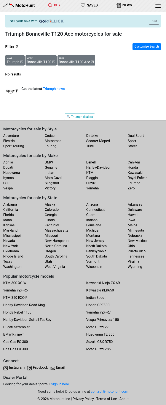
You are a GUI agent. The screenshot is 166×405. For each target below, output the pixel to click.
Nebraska (135, 236)
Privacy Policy (83, 399)
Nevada (9, 241)
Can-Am (134, 162)
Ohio (131, 246)
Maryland (10, 230)
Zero (131, 188)
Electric (9, 141)
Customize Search (146, 46)
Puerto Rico (137, 251)
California (10, 210)
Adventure (11, 136)
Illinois (50, 220)
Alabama (10, 204)
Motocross (53, 141)
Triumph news (54, 89)
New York (10, 246)
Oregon (50, 251)
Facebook (40, 367)
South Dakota (96, 256)
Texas (7, 261)
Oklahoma (11, 251)
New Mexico (137, 241)
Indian (49, 173)
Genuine (51, 167)
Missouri (51, 236)
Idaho (7, 220)
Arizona (92, 204)
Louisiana (93, 225)
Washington (12, 267)
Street (132, 146)
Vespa (8, 188)
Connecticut (95, 210)
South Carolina (56, 256)
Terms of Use (106, 399)
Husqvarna (11, 173)
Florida (8, 215)
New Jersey (95, 241)
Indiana (91, 220)
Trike (90, 146)
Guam (90, 215)
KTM (90, 173)
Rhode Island (13, 256)
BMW (49, 162)
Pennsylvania (96, 251)
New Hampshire (57, 241)
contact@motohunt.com (109, 391)
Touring (50, 146)
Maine (132, 225)
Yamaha (92, 188)
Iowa (131, 220)
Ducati (8, 167)
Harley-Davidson (98, 167)
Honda (133, 167)
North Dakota (96, 246)
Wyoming (135, 267)
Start (154, 21)
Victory (50, 188)
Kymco (8, 178)
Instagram (17, 367)
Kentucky (52, 225)
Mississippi (12, 236)
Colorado (52, 210)
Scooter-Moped (98, 141)
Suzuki (91, 183)
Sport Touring (13, 146)
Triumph (134, 183)
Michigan (93, 230)
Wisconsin (94, 267)
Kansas (9, 225)
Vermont (92, 261)
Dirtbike (92, 136)
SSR (6, 183)
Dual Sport (136, 136)
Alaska (50, 204)
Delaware (135, 210)
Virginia (133, 261)
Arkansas (135, 204)
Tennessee (136, 256)
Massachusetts (56, 230)
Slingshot (52, 183)
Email (60, 367)
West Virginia (55, 267)
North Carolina (56, 246)
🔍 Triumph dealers (80, 116)
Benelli (91, 162)
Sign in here (60, 384)
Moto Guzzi (53, 178)
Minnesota (136, 230)
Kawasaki (135, 173)
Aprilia (8, 162)
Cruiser (50, 136)
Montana (93, 236)
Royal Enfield (137, 178)
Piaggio (92, 178)
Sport (132, 141)
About (124, 399)
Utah (48, 261)
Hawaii (133, 215)
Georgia (51, 215)
